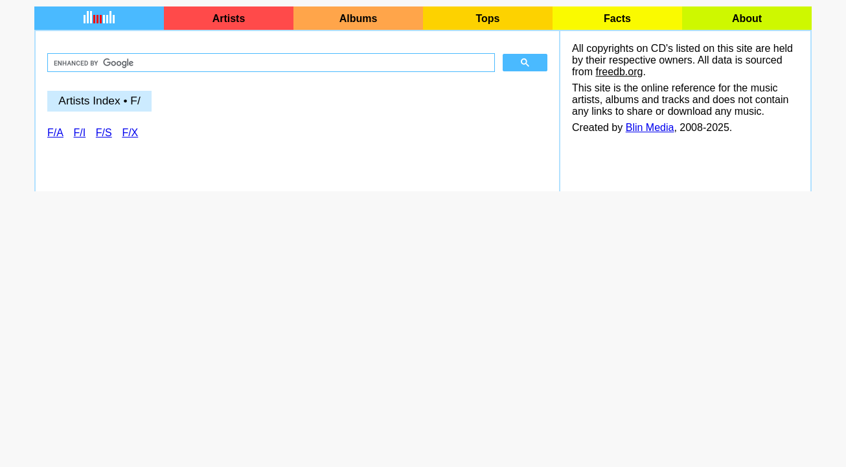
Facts (617, 18)
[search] (270, 63)
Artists (229, 18)
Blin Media (650, 127)
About (747, 18)
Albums (358, 18)
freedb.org (619, 71)
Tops (487, 18)
